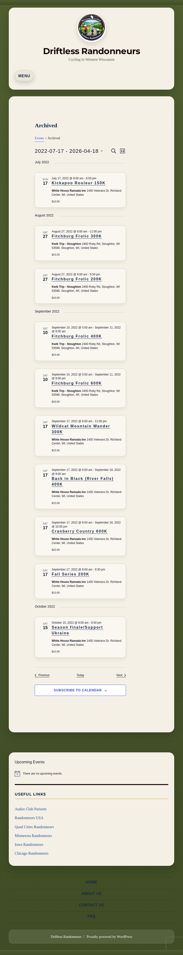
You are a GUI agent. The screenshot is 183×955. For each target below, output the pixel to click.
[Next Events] (121, 675)
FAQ (91, 912)
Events (39, 138)
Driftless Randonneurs (91, 51)
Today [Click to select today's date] (80, 675)
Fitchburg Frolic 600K (77, 383)
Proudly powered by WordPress (109, 931)
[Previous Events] (42, 675)
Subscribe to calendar (78, 690)
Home (91, 882)
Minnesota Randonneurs (33, 836)
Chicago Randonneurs (31, 853)
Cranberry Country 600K (79, 531)
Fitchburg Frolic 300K (77, 236)
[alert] (91, 773)
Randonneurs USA (29, 818)
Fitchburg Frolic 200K (77, 279)
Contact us (91, 902)
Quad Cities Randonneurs (34, 827)
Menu (24, 76)
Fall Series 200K (70, 574)
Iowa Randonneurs (29, 844)
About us (91, 892)
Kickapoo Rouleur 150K (79, 183)
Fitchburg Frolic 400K (77, 336)
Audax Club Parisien (30, 809)
